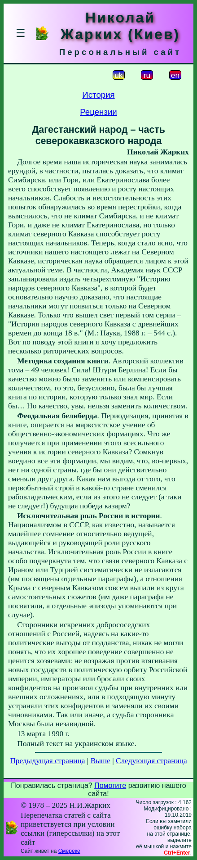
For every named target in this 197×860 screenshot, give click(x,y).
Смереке (69, 851)
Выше (100, 760)
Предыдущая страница (47, 760)
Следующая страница (151, 760)
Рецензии (98, 112)
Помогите (110, 785)
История (98, 95)
